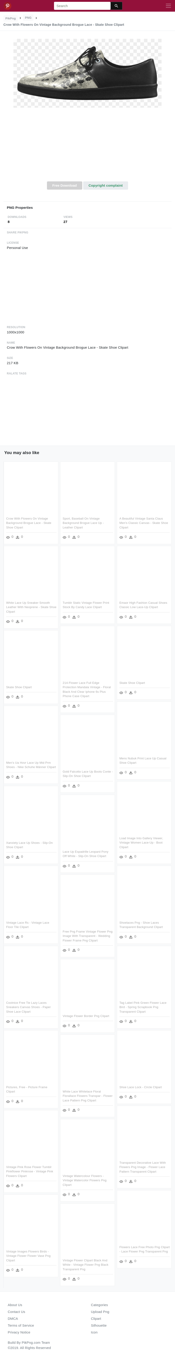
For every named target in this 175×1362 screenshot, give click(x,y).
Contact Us (16, 1312)
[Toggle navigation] (168, 6)
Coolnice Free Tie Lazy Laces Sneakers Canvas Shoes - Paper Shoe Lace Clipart (28, 1007)
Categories (99, 1305)
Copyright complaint (105, 185)
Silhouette (99, 1325)
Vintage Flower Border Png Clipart (86, 1015)
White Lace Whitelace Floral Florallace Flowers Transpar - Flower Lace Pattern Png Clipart (88, 1095)
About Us (15, 1305)
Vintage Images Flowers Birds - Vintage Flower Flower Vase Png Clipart (28, 1255)
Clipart (96, 1318)
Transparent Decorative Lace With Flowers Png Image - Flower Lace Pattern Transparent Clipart (142, 1167)
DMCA (13, 1318)
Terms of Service (21, 1325)
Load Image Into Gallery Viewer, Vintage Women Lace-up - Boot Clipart (141, 842)
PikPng (10, 18)
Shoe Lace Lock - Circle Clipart (140, 1086)
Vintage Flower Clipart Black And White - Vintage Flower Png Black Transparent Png (85, 1264)
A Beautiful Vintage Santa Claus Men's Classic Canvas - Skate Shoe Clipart (143, 522)
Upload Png (100, 1312)
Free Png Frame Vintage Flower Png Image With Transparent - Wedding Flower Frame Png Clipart (88, 935)
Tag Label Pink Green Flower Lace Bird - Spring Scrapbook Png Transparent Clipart (143, 1007)
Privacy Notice (19, 1332)
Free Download (64, 185)
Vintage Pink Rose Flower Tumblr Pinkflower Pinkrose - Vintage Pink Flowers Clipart (29, 1171)
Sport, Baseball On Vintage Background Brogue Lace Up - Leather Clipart (83, 522)
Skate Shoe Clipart (132, 682)
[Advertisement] (87, 147)
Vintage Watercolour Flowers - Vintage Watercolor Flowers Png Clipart (84, 1180)
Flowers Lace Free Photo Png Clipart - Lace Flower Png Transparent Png (139, 1251)
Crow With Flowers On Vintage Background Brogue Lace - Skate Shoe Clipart (28, 522)
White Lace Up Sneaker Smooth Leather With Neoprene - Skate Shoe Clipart (28, 607)
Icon (94, 1332)
